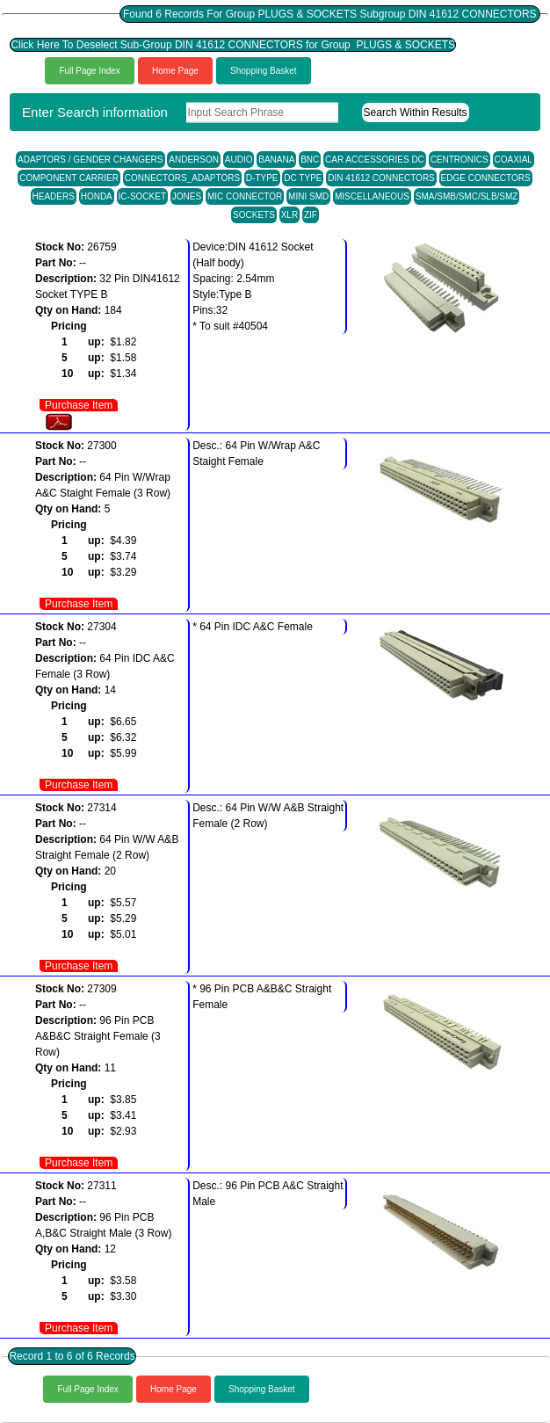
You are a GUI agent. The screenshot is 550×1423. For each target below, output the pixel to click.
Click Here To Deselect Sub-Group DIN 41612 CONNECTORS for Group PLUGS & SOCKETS (233, 45)
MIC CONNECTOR (244, 196)
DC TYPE (303, 178)
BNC (309, 159)
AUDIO (239, 159)
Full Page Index (89, 71)
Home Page (175, 71)
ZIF (310, 215)
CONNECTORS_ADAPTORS (182, 178)
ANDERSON (194, 159)
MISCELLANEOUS (372, 196)
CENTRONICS (459, 159)
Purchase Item (78, 405)
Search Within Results (415, 112)
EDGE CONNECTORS (486, 178)
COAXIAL (513, 159)
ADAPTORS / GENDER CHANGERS (90, 159)
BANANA (276, 159)
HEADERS (54, 196)
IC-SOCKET (142, 196)
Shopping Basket (263, 71)
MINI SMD (308, 196)
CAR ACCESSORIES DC (374, 159)
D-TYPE (262, 178)
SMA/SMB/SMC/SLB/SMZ (467, 196)
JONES (186, 196)
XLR (289, 215)
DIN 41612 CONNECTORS (381, 178)
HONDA (96, 196)
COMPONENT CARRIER (69, 178)
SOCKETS (254, 215)
